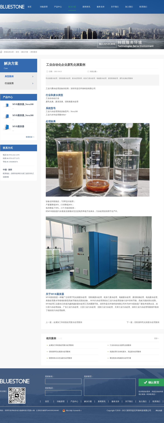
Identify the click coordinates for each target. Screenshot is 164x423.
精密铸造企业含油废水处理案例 (60, 358)
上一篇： (64, 322)
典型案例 (33, 52)
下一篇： (143, 322)
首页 (29, 7)
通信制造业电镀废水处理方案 (120, 358)
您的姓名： (50, 376)
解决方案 (24, 52)
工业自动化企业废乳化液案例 (120, 345)
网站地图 (158, 411)
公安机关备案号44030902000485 (47, 410)
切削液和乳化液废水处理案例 (59, 352)
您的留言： (89, 376)
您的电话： (50, 388)
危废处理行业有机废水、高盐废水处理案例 (125, 352)
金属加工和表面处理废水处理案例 (61, 345)
